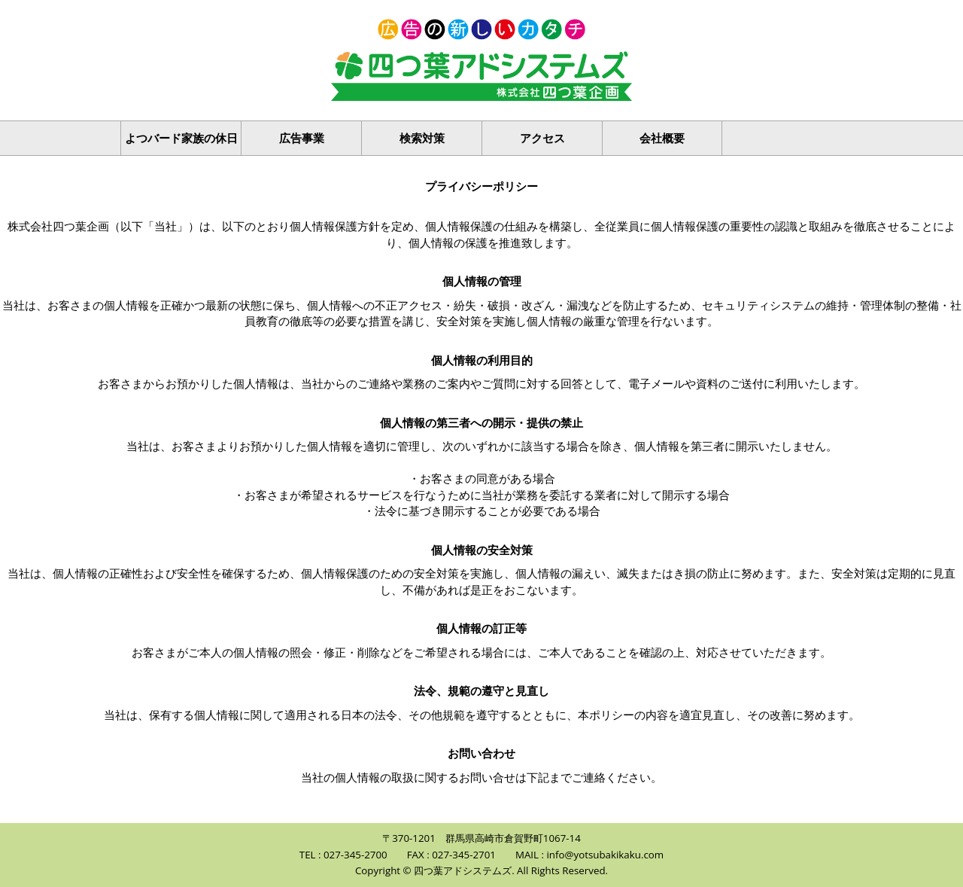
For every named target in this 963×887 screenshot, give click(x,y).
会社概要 (662, 138)
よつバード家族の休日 (181, 138)
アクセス (542, 138)
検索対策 (422, 138)
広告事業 (301, 138)
